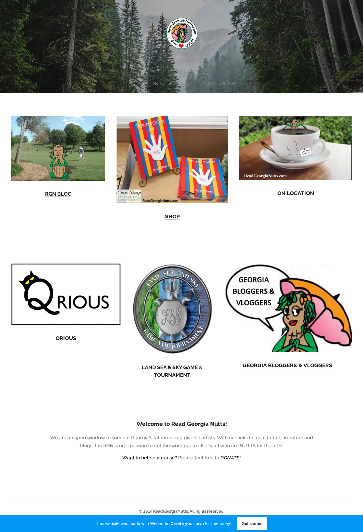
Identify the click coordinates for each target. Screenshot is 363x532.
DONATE (229, 458)
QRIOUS (66, 338)
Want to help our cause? (149, 458)
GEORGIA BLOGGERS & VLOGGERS (288, 365)
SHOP (172, 216)
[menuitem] (133, 83)
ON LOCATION (295, 193)
